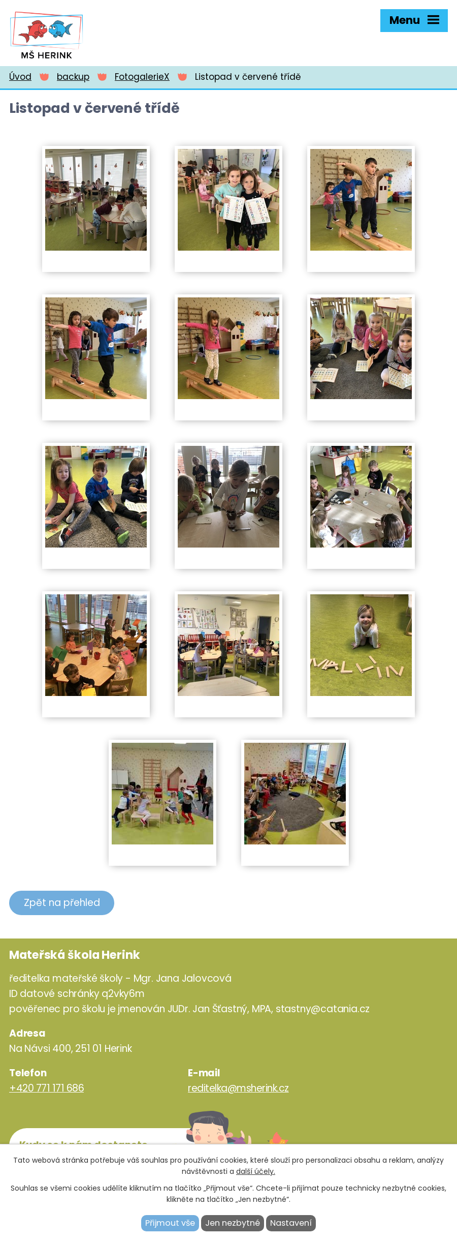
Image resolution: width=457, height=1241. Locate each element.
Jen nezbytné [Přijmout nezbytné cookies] (232, 1223)
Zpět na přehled (62, 903)
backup (73, 77)
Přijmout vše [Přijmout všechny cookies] (170, 1223)
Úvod (20, 77)
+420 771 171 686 (46, 1088)
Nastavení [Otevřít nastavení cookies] (291, 1223)
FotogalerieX (142, 77)
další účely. (255, 1171)
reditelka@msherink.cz (238, 1088)
